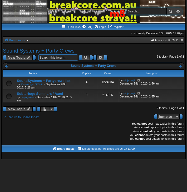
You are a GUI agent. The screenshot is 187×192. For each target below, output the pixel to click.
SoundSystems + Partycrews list (43, 81)
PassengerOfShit (32, 84)
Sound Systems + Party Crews (39, 51)
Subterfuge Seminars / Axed (40, 94)
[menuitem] (87, 27)
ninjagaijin (130, 80)
